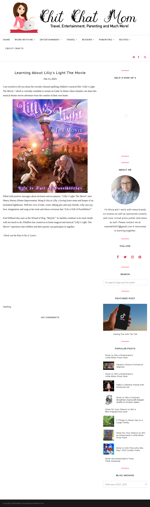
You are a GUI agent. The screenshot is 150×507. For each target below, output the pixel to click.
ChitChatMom (16, 503)
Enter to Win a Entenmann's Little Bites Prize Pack (119, 356)
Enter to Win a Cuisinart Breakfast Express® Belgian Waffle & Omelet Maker (130, 399)
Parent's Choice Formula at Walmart (129, 365)
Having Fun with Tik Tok (125, 334)
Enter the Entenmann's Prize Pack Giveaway (119, 459)
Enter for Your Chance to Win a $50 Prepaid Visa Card (120, 410)
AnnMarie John (38, 503)
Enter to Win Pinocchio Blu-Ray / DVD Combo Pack (130, 449)
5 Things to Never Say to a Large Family (129, 421)
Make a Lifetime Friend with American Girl (130, 386)
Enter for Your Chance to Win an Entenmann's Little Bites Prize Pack (130, 435)
